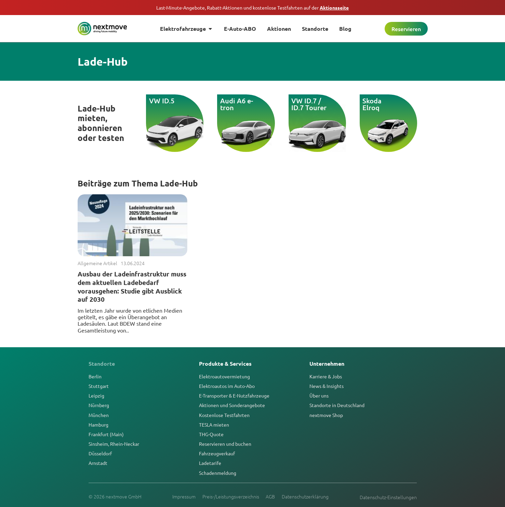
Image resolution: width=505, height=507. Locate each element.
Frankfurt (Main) (106, 434)
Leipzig (96, 395)
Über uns (319, 395)
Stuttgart (99, 386)
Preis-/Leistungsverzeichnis (230, 496)
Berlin (95, 376)
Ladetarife (210, 463)
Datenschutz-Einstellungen (388, 497)
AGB (270, 496)
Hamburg (98, 424)
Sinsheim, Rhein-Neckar (114, 444)
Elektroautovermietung (224, 376)
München (99, 415)
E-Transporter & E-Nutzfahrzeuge (234, 395)
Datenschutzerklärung (305, 496)
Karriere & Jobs (325, 376)
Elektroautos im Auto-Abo (227, 386)
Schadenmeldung (217, 473)
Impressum (184, 496)
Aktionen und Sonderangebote (232, 405)
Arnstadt (98, 463)
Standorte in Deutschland (336, 405)
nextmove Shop (326, 415)
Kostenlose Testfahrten (224, 415)
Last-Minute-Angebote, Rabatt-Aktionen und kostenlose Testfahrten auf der (252, 7)
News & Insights (326, 386)
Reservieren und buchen (225, 444)
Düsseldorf (100, 453)
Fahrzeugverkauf (217, 453)
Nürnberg (99, 405)
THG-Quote (211, 434)
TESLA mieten (214, 424)
